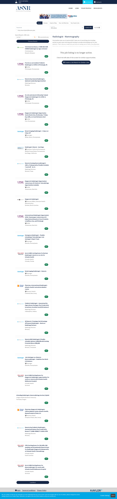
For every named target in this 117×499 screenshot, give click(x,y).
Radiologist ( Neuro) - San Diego (34, 147)
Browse (45, 23)
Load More (33, 482)
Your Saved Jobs (75, 23)
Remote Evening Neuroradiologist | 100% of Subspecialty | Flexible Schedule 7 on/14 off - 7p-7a (37, 165)
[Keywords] (33, 27)
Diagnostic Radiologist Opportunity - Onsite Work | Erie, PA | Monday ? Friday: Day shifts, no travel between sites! (36, 115)
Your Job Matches (64, 23)
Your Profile (86, 8)
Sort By (18, 37)
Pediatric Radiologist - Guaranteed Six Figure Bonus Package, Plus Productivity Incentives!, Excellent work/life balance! (37, 305)
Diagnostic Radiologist (32, 199)
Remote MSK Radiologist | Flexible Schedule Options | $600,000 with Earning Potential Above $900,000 (37, 341)
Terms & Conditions (28, 490)
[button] (97, 27)
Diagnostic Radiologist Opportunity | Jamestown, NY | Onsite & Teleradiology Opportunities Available (37, 183)
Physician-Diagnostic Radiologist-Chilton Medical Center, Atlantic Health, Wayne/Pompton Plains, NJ (36, 411)
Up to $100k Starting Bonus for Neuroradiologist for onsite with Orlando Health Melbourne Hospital (35, 467)
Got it (113, 495)
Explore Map (53, 23)
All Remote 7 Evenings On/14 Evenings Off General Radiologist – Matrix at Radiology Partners (36, 323)
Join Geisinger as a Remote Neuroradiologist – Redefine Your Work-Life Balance (36, 359)
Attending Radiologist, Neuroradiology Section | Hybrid (32, 395)
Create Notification (43, 37)
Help (17, 490)
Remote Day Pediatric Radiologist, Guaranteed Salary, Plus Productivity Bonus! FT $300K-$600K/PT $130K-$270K (36, 429)
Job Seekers (88, 2)
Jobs (77, 8)
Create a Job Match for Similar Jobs (76, 62)
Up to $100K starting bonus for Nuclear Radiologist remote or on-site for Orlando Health (36, 255)
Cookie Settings (104, 495)
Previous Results (32, 41)
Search (39, 23)
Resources (98, 8)
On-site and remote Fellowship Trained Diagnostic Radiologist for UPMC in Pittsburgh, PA (36, 97)
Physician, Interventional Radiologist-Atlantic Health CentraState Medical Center (36, 287)
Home (71, 8)
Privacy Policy (41, 490)
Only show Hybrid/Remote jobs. (26, 30)
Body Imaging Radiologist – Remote (35, 271)
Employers (98, 2)
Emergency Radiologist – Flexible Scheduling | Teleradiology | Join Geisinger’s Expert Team (35, 237)
